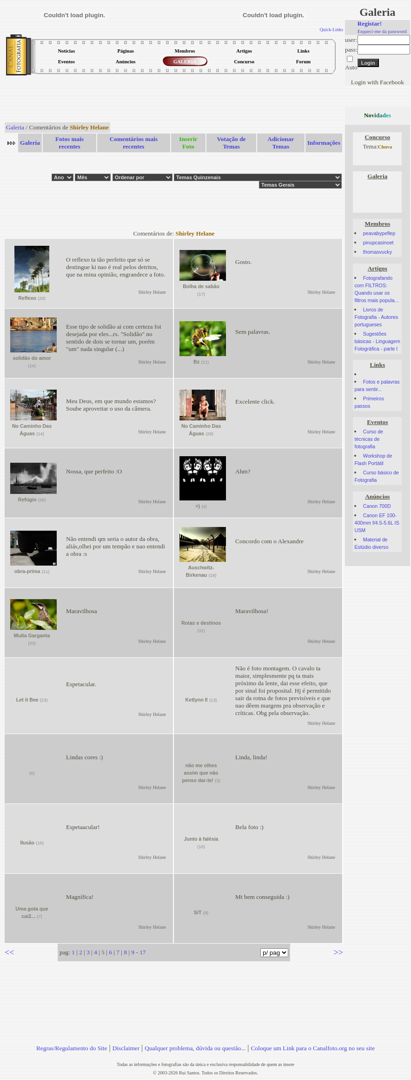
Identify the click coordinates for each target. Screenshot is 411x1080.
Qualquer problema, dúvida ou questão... (195, 1048)
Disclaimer (126, 1048)
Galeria (15, 127)
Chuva (385, 146)
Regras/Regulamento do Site (71, 1048)
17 (142, 952)
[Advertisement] (174, 100)
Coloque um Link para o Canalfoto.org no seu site (313, 1048)
